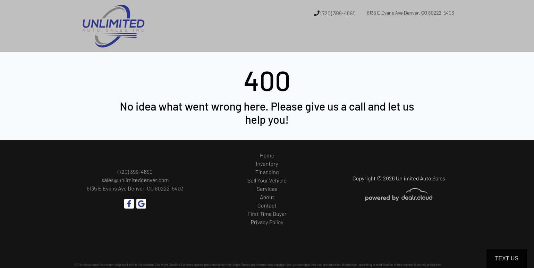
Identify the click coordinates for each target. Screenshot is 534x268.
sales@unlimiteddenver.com (135, 180)
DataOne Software (181, 265)
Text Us (506, 258)
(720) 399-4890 (335, 13)
